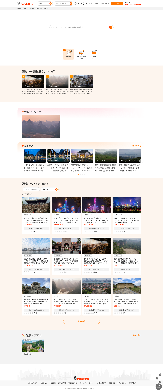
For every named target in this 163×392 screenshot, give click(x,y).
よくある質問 (101, 383)
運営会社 (44, 383)
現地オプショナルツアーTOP (25, 8)
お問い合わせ (121, 383)
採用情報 (132, 383)
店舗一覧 (112, 383)
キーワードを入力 (62, 3)
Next (141, 161)
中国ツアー (39, 8)
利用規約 (53, 383)
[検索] (110, 27)
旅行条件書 (62, 383)
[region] (81, 55)
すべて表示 (82, 321)
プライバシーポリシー (87, 383)
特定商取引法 (72, 383)
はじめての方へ (33, 383)
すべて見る (136, 146)
